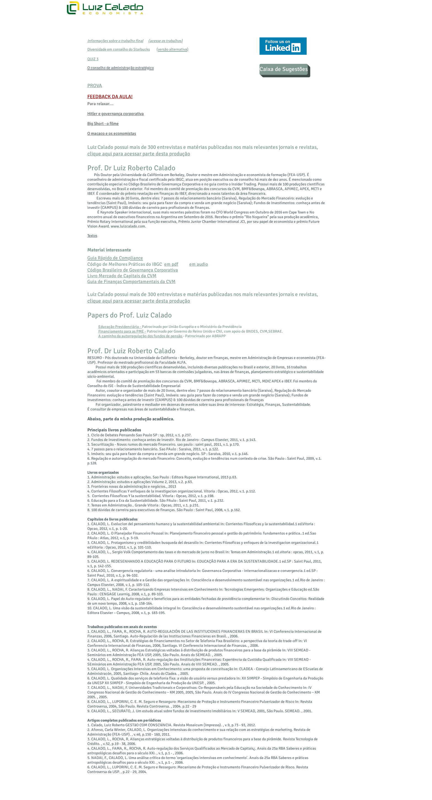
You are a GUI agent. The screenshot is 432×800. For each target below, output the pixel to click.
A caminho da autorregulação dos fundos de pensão (140, 336)
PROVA (94, 86)
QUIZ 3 (92, 59)
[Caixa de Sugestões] (284, 69)
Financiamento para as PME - (122, 331)
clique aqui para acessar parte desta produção (138, 153)
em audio (198, 264)
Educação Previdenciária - (120, 326)
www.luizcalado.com (128, 226)
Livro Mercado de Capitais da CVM (121, 276)
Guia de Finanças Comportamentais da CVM (131, 281)
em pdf (171, 264)
